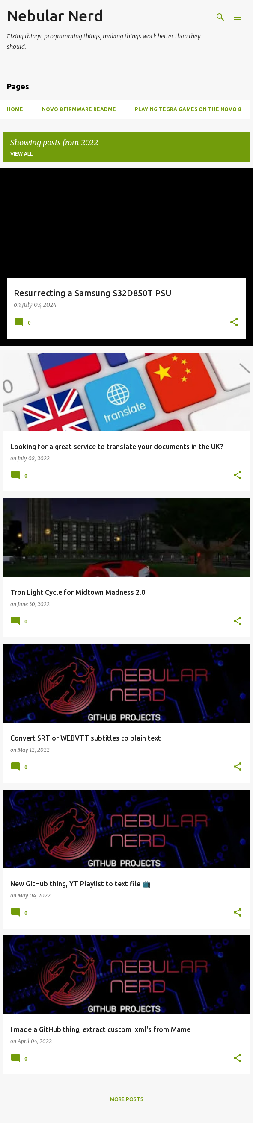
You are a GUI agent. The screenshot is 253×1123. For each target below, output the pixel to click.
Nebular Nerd (55, 15)
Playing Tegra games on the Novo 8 (188, 109)
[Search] (220, 17)
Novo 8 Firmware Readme (79, 109)
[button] (234, 323)
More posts (126, 1099)
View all (21, 153)
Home (15, 109)
